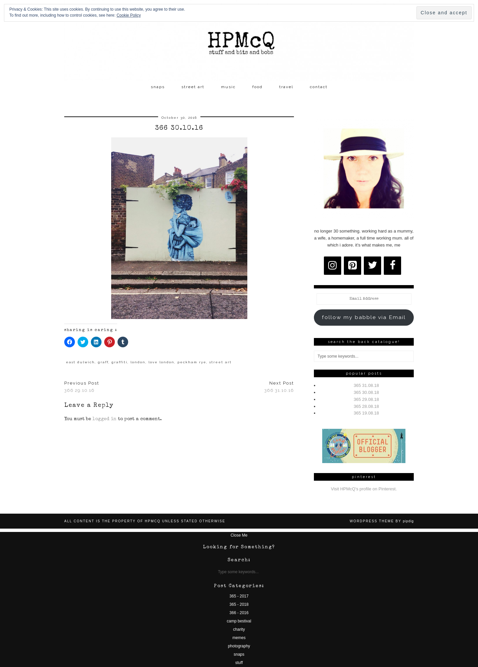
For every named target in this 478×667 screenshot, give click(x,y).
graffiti (119, 362)
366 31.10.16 (279, 387)
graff (103, 362)
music (228, 86)
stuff (239, 662)
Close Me (239, 535)
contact (319, 86)
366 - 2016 (238, 612)
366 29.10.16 (81, 387)
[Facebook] (392, 265)
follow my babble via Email (364, 317)
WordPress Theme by (382, 521)
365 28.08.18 (366, 406)
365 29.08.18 (366, 399)
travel (286, 86)
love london (161, 362)
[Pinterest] (352, 265)
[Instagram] (332, 265)
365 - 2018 (238, 604)
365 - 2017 (238, 596)
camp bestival (239, 621)
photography (239, 646)
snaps (158, 86)
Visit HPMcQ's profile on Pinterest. (364, 488)
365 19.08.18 (366, 413)
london (137, 362)
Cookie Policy (129, 15)
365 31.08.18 (366, 385)
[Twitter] (372, 265)
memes (238, 637)
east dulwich (80, 362)
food (257, 86)
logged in (105, 419)
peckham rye (191, 362)
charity (239, 629)
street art (192, 86)
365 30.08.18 (366, 392)
